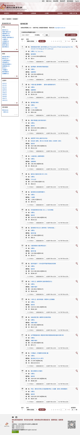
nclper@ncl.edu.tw (59, 28)
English (77, 1)
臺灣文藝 (33, 233)
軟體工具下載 (73, 13)
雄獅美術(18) (6, 34)
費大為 (42, 141)
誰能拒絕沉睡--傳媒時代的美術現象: (41, 317)
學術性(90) (5, 110)
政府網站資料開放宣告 (42, 420)
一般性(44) (5, 112)
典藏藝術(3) (5, 43)
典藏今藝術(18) (6, 32)
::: (39, 1)
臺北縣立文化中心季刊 (37, 358)
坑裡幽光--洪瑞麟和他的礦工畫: (40, 353)
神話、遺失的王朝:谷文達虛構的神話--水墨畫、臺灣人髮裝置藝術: (49, 389)
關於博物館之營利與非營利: (38, 120)
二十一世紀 (34, 108)
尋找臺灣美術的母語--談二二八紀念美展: (42, 210)
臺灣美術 (33, 54)
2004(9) (4, 96)
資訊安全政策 (28, 420)
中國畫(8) (5, 70)
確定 (47, 35)
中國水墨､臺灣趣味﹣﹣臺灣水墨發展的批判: (43, 84)
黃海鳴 (55, 141)
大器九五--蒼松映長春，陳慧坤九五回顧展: (43, 299)
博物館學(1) (5, 62)
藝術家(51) (5, 30)
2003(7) (4, 98)
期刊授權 (20, 13)
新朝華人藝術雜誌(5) (8, 37)
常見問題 (60, 13)
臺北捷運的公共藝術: (37, 371)
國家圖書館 (70, 1)
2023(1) (4, 83)
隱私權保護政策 (17, 420)
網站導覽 (55, 1)
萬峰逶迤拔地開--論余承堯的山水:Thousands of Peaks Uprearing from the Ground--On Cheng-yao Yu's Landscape (52, 48)
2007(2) (4, 91)
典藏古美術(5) (6, 35)
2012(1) (4, 85)
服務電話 (54, 420)
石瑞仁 (59, 141)
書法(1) (4, 68)
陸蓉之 (51, 141)
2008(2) (4, 89)
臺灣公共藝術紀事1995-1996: (39, 174)
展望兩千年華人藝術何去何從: (39, 138)
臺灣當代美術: (35, 102)
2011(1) (4, 87)
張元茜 (46, 141)
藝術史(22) (5, 58)
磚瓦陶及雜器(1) (6, 64)
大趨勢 (33, 197)
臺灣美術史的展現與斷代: (38, 192)
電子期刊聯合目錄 (63, 62)
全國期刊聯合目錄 (51, 62)
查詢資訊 (6, 13)
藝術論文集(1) (6, 57)
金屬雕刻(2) (5, 73)
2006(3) (4, 93)
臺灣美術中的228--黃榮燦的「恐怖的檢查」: (43, 228)
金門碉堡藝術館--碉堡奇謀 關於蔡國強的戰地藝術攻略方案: (47, 335)
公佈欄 (47, 13)
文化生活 (33, 179)
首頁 (43, 1)
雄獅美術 (33, 72)
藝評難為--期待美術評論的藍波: (40, 67)
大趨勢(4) (5, 39)
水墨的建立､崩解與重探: (37, 156)
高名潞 (33, 141)
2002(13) (4, 100)
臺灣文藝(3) (5, 45)
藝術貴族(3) (5, 47)
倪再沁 (33, 51)
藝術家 (33, 126)
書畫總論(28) (6, 66)
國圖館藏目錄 (40, 62)
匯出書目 (42, 41)
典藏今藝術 (34, 287)
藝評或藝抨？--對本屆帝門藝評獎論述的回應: (43, 263)
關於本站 (48, 1)
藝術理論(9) (5, 72)
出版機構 (33, 13)
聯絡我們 (62, 1)
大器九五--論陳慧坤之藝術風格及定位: (41, 281)
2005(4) (4, 95)
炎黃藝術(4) (5, 41)
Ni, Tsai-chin (39, 51)
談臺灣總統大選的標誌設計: (38, 246)
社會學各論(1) (6, 60)
